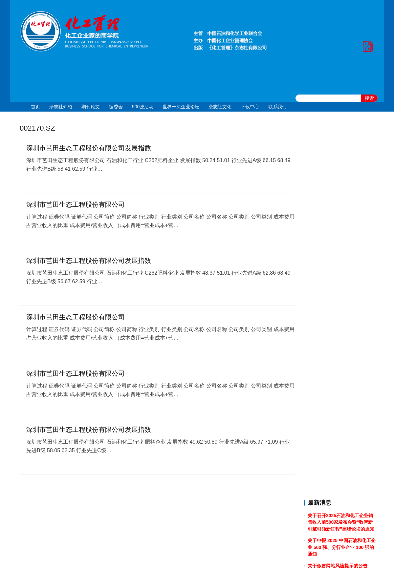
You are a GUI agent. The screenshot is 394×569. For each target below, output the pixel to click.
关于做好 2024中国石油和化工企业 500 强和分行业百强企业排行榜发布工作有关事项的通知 (341, 329)
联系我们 (277, 106)
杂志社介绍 (60, 106)
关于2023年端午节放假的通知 (338, 432)
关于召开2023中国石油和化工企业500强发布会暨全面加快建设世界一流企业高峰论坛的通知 (341, 414)
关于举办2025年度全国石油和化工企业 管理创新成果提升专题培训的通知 (340, 208)
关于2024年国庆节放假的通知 (338, 244)
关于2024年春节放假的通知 (336, 366)
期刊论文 (90, 106)
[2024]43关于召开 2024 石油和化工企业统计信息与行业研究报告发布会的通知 (341, 281)
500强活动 (142, 106)
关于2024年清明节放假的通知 (338, 311)
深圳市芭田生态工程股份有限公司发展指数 (88, 148)
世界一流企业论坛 (181, 106)
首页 (35, 106)
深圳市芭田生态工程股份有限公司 (75, 204)
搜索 (369, 98)
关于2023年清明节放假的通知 (338, 469)
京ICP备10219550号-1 (161, 555)
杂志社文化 (219, 106)
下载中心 (250, 106)
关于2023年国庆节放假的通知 (338, 377)
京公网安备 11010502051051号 (224, 555)
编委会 (116, 106)
